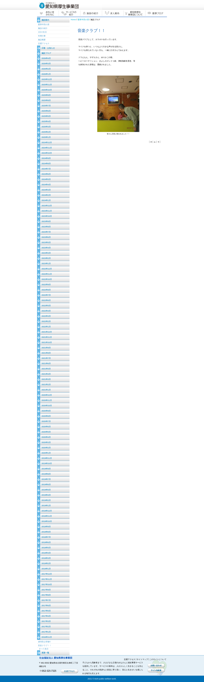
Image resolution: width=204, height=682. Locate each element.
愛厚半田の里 (83, 20)
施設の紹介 (42, 28)
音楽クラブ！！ (44, 645)
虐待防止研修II (44, 642)
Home (73, 20)
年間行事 (42, 36)
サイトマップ (142, 659)
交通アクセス (43, 43)
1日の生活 (42, 32)
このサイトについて (157, 659)
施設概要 (42, 40)
